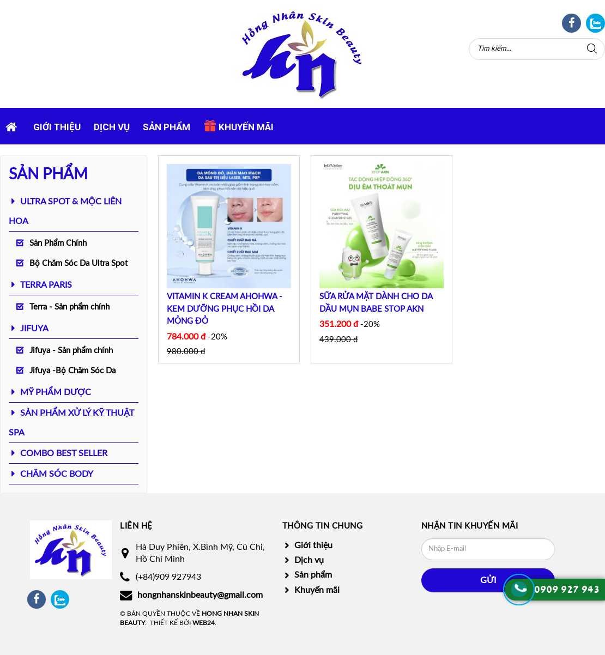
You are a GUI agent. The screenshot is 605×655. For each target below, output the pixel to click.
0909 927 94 (564, 590)
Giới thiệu (57, 127)
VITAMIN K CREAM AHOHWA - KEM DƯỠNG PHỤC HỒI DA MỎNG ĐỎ (224, 309)
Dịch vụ (112, 127)
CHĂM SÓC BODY (56, 474)
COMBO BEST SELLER (63, 453)
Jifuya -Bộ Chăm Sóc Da (72, 371)
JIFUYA (34, 328)
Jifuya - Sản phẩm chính (71, 351)
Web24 (203, 623)
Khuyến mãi (238, 125)
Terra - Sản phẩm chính (69, 307)
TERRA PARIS (46, 285)
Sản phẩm (166, 127)
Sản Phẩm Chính (58, 243)
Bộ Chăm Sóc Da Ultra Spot (78, 263)
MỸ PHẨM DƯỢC (55, 392)
